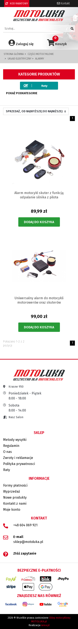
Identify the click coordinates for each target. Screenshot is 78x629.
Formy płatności (15, 485)
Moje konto (11, 510)
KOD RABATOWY (16, 3)
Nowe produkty (15, 497)
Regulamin (11, 446)
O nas (7, 452)
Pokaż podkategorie (21, 93)
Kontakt (63, 3)
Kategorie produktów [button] (39, 74)
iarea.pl (45, 625)
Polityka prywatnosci (19, 464)
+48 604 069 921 (25, 525)
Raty (6, 470)
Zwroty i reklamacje (18, 458)
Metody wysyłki (14, 440)
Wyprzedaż (11, 491)
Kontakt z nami (14, 503)
